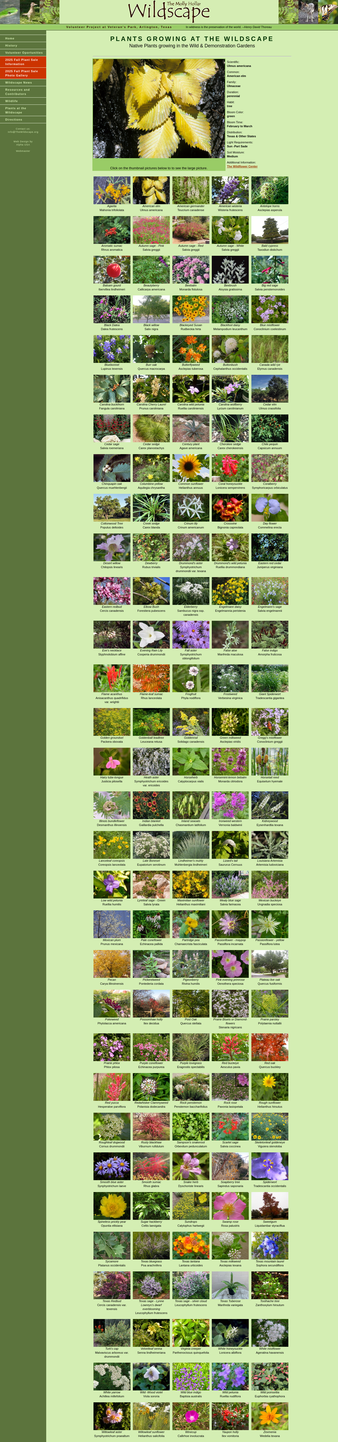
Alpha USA (23, 144)
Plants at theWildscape (15, 110)
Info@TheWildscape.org (23, 132)
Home (10, 38)
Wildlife (11, 101)
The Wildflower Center (242, 166)
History (11, 45)
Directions (13, 119)
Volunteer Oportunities (24, 52)
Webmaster (23, 151)
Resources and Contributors (17, 91)
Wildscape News (18, 82)
